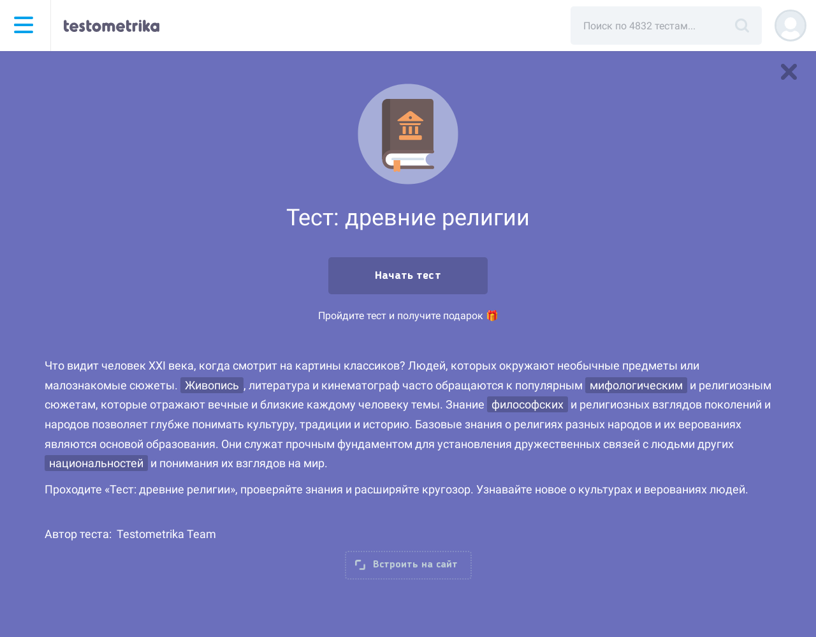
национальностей (96, 463)
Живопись (212, 385)
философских (528, 404)
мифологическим (636, 385)
